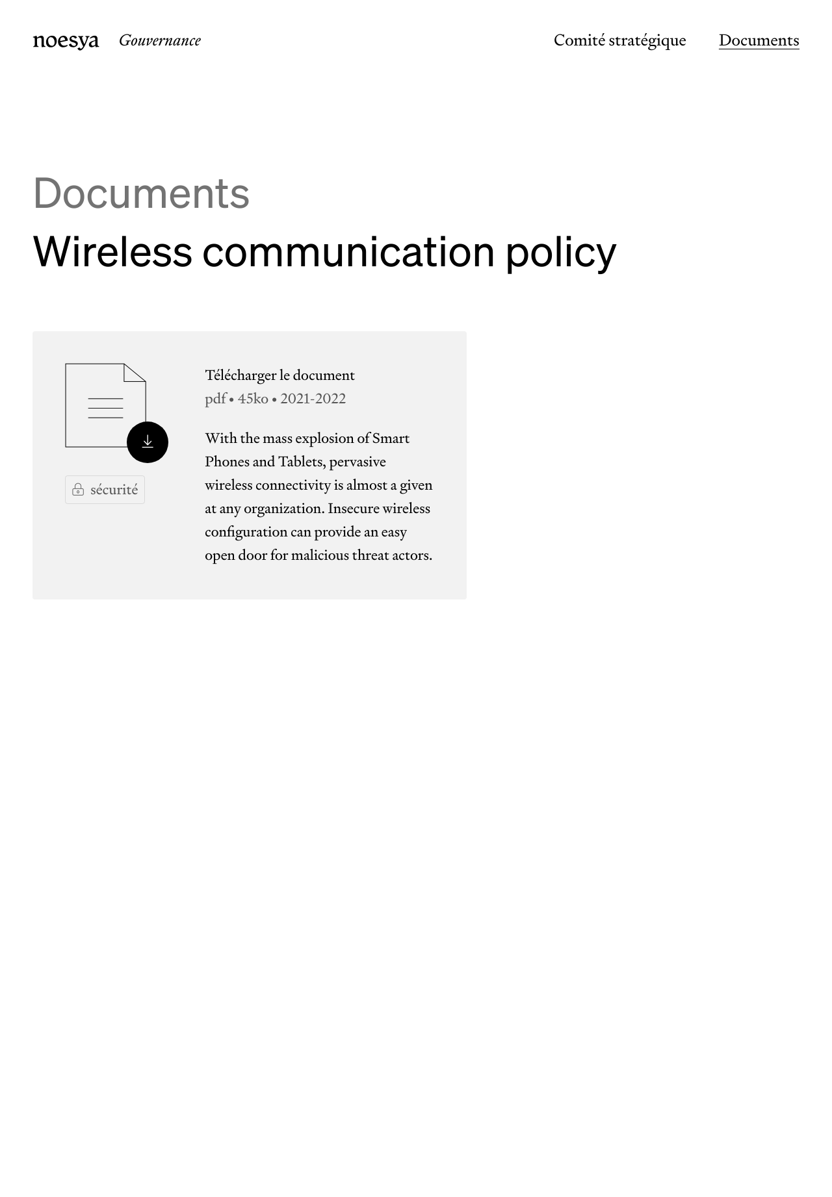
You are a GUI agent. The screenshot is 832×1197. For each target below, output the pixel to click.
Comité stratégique (620, 40)
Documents (759, 40)
